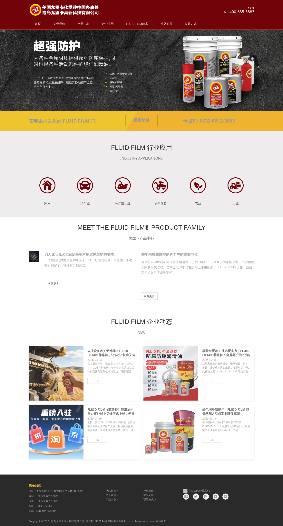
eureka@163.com (46, 510)
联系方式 (191, 24)
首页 (38, 24)
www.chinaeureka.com (141, 521)
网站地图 (161, 521)
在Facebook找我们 (199, 491)
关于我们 (59, 24)
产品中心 (83, 24)
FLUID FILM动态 (137, 24)
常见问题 (166, 24)
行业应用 (108, 24)
